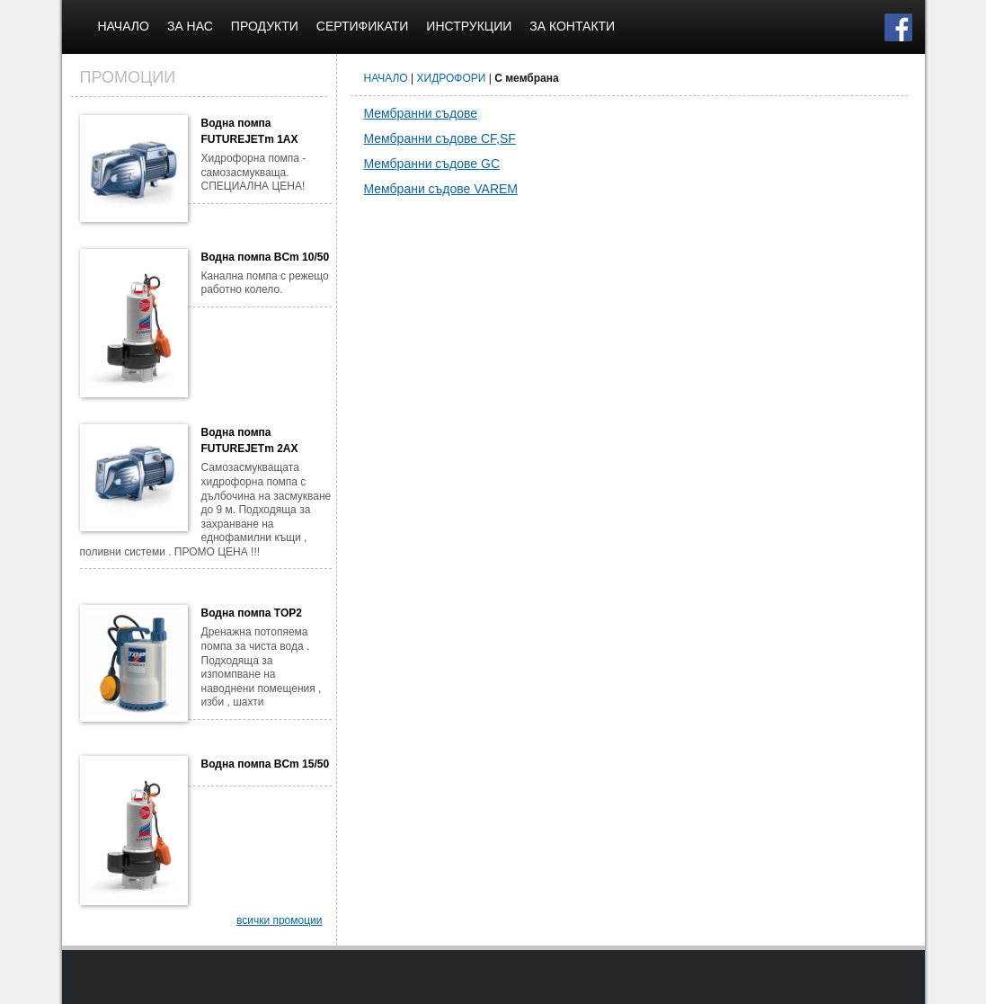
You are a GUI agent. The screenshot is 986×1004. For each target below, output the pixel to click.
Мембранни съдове (421, 113)
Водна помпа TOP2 (251, 613)
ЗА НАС (190, 26)
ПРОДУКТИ (264, 26)
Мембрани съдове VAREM (441, 189)
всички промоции (279, 920)
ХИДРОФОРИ (451, 78)
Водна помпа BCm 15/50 (265, 764)
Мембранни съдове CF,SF (440, 138)
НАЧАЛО (123, 26)
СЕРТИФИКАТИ (362, 26)
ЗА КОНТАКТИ (572, 26)
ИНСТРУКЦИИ (468, 26)
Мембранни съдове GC (432, 163)
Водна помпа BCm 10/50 (265, 257)
